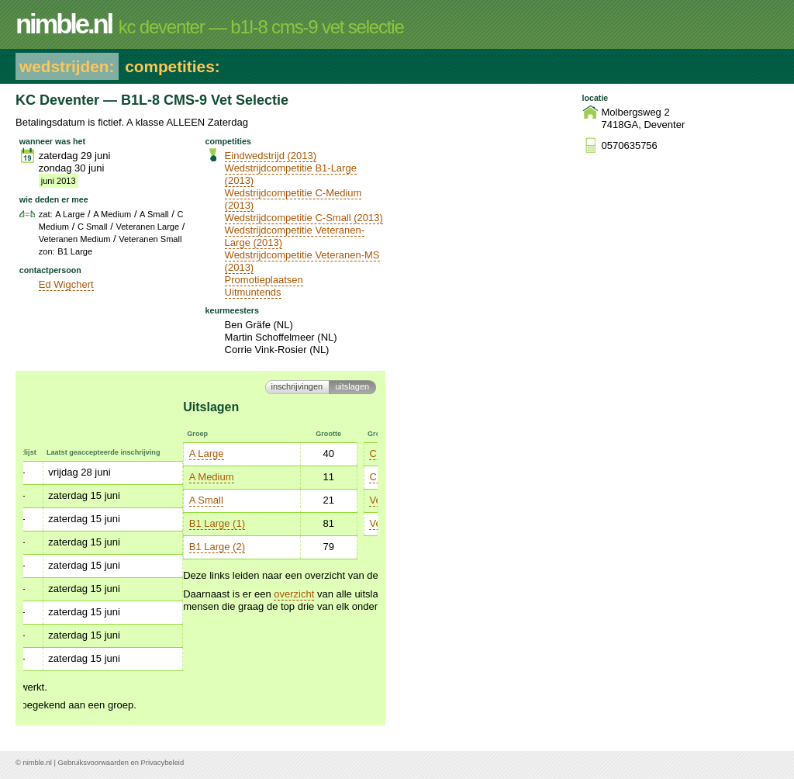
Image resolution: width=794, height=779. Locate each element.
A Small (46, 500)
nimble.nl (36, 763)
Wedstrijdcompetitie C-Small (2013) (304, 217)
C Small (227, 477)
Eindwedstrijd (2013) (271, 155)
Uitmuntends (253, 292)
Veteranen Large (246, 500)
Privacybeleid (163, 763)
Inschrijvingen (297, 386)
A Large (46, 453)
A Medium (51, 477)
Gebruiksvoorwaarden (93, 763)
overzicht (134, 594)
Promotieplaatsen (264, 280)
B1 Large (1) (57, 523)
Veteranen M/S (242, 523)
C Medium (232, 453)
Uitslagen (352, 386)
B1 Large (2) (57, 546)
